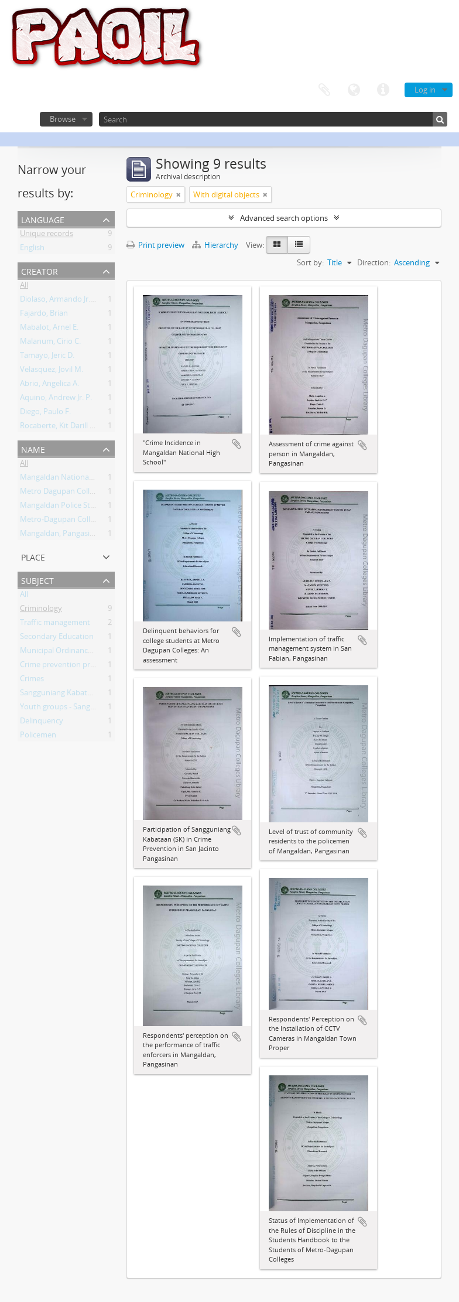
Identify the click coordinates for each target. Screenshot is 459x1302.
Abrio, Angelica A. (49, 385)
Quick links (383, 90)
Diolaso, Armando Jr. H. (60, 301)
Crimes (32, 680)
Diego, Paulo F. (45, 413)
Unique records (46, 235)
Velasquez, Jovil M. (51, 371)
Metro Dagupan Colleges (62, 493)
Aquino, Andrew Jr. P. (56, 399)
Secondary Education (57, 638)
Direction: (374, 262)
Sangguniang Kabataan (60, 694)
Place (33, 556)
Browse (63, 119)
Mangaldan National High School (77, 479)
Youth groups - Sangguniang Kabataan (86, 708)
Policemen (38, 737)
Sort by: (310, 262)
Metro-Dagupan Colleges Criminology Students (101, 521)
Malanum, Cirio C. (50, 343)
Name (33, 448)
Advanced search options (284, 218)
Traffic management (55, 624)
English (32, 249)
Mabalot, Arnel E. (49, 329)
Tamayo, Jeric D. (47, 357)
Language (353, 90)
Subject (37, 579)
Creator (39, 270)
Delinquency (41, 722)
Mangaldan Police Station (64, 507)
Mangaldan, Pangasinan (61, 535)
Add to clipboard (236, 444)
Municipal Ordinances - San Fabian (79, 652)
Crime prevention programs (68, 666)
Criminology (41, 610)
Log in (425, 89)
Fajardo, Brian (44, 315)
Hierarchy (216, 245)
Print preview (155, 245)
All (24, 287)
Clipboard (324, 90)
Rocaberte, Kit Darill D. (58, 427)
